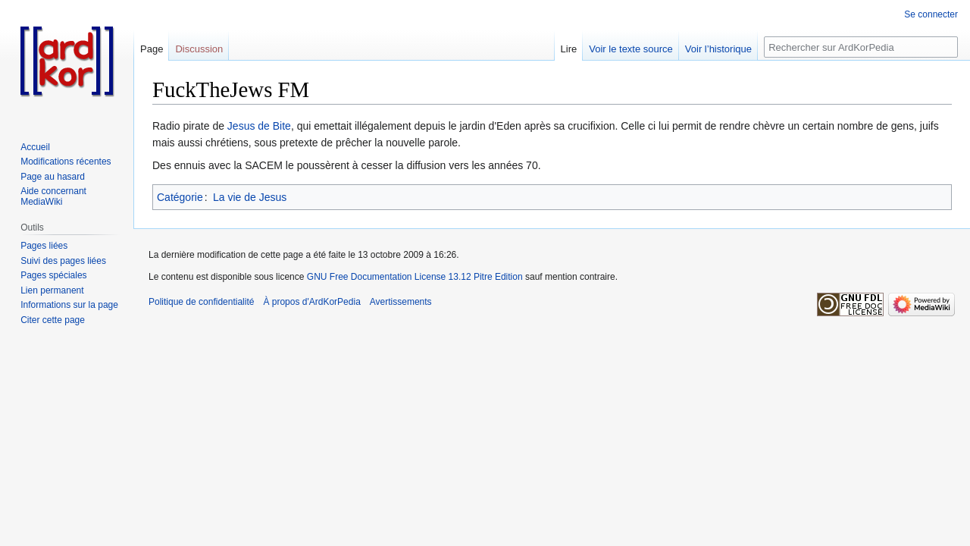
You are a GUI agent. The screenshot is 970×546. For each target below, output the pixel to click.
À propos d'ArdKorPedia (311, 302)
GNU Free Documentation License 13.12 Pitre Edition (415, 276)
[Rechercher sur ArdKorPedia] (861, 47)
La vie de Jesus (249, 197)
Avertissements (401, 302)
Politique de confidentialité (201, 302)
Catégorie (180, 197)
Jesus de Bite (259, 126)
